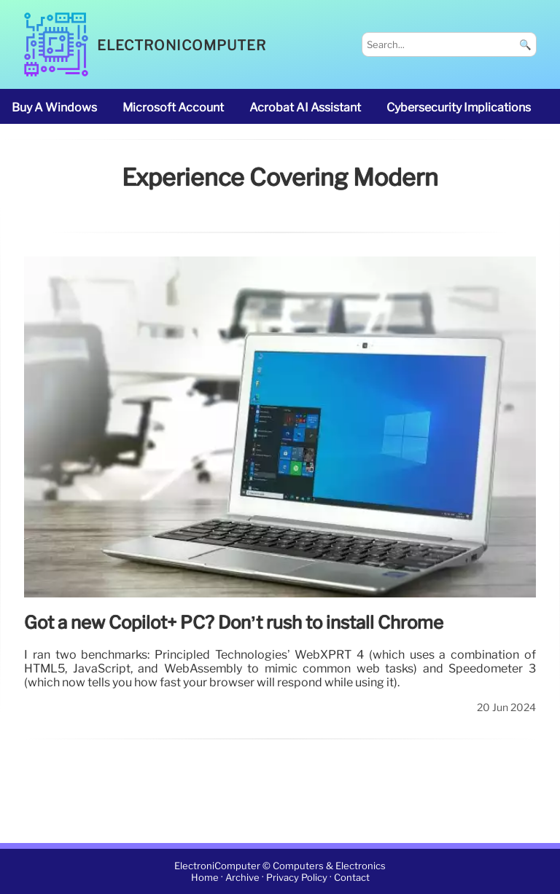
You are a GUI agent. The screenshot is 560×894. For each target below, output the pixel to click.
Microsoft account (173, 107)
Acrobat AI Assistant (305, 107)
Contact (352, 877)
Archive (242, 877)
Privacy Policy (296, 877)
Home (205, 877)
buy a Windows (54, 107)
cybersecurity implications (458, 107)
